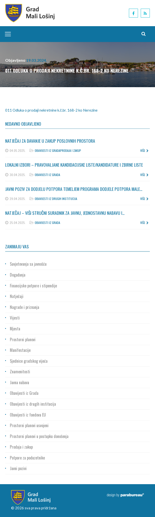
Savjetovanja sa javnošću (28, 264)
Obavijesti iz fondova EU (28, 415)
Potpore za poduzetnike (27, 458)
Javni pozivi (18, 468)
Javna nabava (19, 382)
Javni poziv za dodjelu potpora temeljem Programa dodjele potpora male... (73, 189)
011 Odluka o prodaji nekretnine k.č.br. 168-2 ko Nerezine (51, 110)
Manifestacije (20, 350)
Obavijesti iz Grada (47, 150)
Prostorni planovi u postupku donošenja (39, 436)
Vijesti (15, 318)
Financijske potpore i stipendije (33, 286)
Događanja (17, 275)
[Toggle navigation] (6, 34)
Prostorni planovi (22, 339)
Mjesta (15, 329)
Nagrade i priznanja (24, 307)
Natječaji (16, 296)
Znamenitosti (20, 372)
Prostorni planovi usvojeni (29, 425)
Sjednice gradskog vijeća (29, 361)
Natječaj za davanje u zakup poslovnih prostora (50, 141)
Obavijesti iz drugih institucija (56, 198)
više (144, 150)
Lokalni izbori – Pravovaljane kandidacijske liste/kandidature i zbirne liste (74, 164)
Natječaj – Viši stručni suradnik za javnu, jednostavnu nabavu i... (64, 213)
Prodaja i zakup (70, 150)
